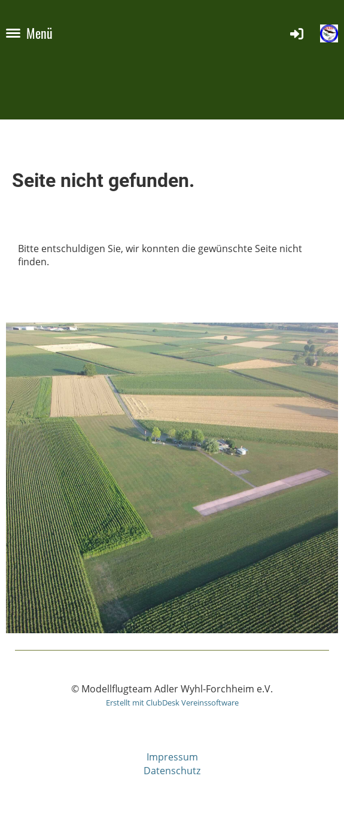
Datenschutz (172, 770)
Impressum (172, 756)
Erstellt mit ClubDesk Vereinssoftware (172, 702)
